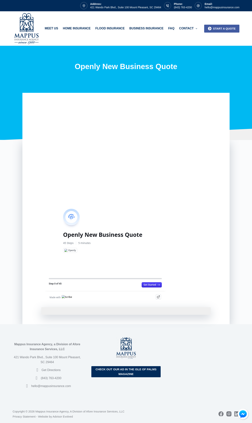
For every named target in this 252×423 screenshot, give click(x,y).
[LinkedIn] (236, 413)
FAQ (171, 28)
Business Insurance (146, 28)
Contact (189, 28)
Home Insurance (77, 28)
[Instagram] (228, 413)
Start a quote (222, 28)
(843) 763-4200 (183, 7)
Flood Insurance (110, 28)
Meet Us (51, 28)
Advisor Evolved (63, 416)
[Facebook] (221, 413)
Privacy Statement (24, 416)
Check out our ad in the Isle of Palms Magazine (125, 372)
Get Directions (50, 370)
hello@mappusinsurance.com (222, 7)
